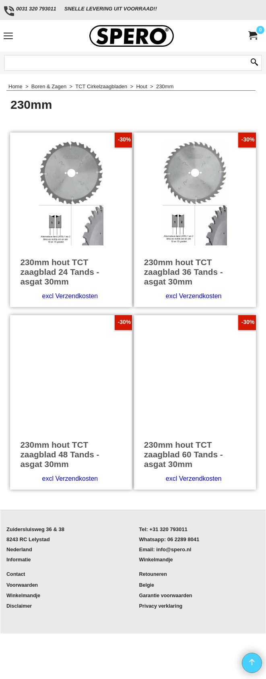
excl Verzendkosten (70, 296)
